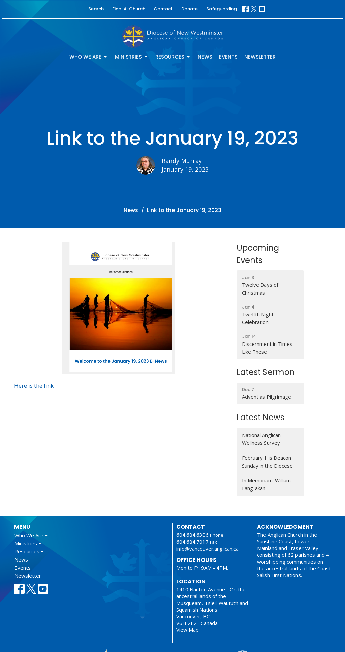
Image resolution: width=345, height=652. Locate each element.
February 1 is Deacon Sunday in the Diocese (267, 461)
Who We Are (88, 56)
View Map (187, 629)
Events (228, 56)
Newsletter (260, 56)
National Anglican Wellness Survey (261, 439)
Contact (163, 9)
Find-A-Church (128, 9)
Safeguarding (221, 9)
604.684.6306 (192, 534)
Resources (173, 56)
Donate (189, 9)
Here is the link (34, 385)
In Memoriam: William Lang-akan (266, 484)
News (205, 56)
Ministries (132, 56)
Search (96, 9)
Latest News (260, 417)
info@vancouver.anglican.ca (207, 548)
